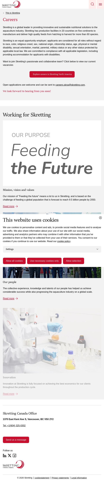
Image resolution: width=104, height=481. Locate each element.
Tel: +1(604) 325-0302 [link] (14, 425)
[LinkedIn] (4, 455)
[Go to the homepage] (13, 464)
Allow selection (73, 260)
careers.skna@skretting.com (70, 85)
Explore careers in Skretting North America (52, 74)
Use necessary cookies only (44, 260)
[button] (92, 4)
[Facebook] (14, 455)
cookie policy (63, 241)
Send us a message (16, 440)
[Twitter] (9, 455)
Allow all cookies (14, 260)
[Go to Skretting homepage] (11, 4)
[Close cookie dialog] (100, 218)
